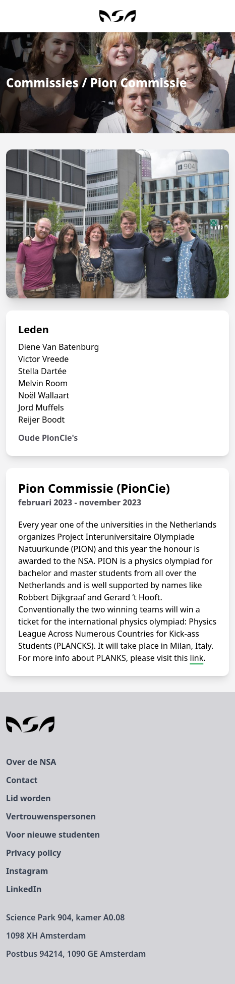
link (197, 657)
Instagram (27, 870)
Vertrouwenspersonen (51, 816)
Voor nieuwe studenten (53, 834)
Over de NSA (31, 761)
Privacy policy (33, 852)
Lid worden (28, 798)
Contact (21, 780)
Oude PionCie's (48, 437)
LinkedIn (23, 889)
